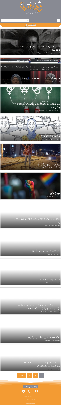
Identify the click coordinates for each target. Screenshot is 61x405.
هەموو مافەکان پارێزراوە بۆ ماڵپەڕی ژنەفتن (30, 396)
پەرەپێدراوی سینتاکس (30, 400)
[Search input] (15, 20)
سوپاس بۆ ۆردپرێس (30, 403)
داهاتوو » (21, 375)
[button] (36, 391)
